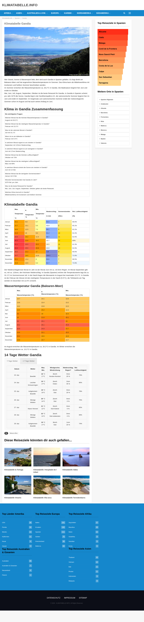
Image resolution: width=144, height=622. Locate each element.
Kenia (70, 546)
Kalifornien (5, 536)
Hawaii (4, 546)
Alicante (103, 108)
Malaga (103, 134)
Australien (5, 561)
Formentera (104, 117)
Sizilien (37, 536)
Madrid (103, 139)
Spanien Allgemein (107, 99)
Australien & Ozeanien (9, 566)
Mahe (70, 532)
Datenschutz (53, 598)
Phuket (71, 571)
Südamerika (102, 13)
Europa (55, 13)
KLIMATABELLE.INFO (20, 5)
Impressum (69, 598)
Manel (87, 74)
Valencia (103, 143)
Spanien (38, 532)
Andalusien (104, 104)
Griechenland (39, 541)
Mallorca (103, 126)
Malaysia (71, 581)
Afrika (7, 13)
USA (3, 522)
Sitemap (83, 598)
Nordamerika (84, 13)
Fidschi (4, 575)
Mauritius (72, 527)
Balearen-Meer (14, 433)
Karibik (68, 13)
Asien (19, 13)
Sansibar (71, 541)
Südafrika (72, 536)
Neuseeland (6, 570)
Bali (70, 567)
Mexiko (4, 532)
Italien (37, 522)
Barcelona (104, 113)
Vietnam (71, 562)
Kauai (4, 541)
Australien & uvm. (36, 13)
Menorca (103, 130)
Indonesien (72, 576)
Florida (4, 527)
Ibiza (102, 121)
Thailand (71, 557)
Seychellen (72, 522)
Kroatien (38, 527)
